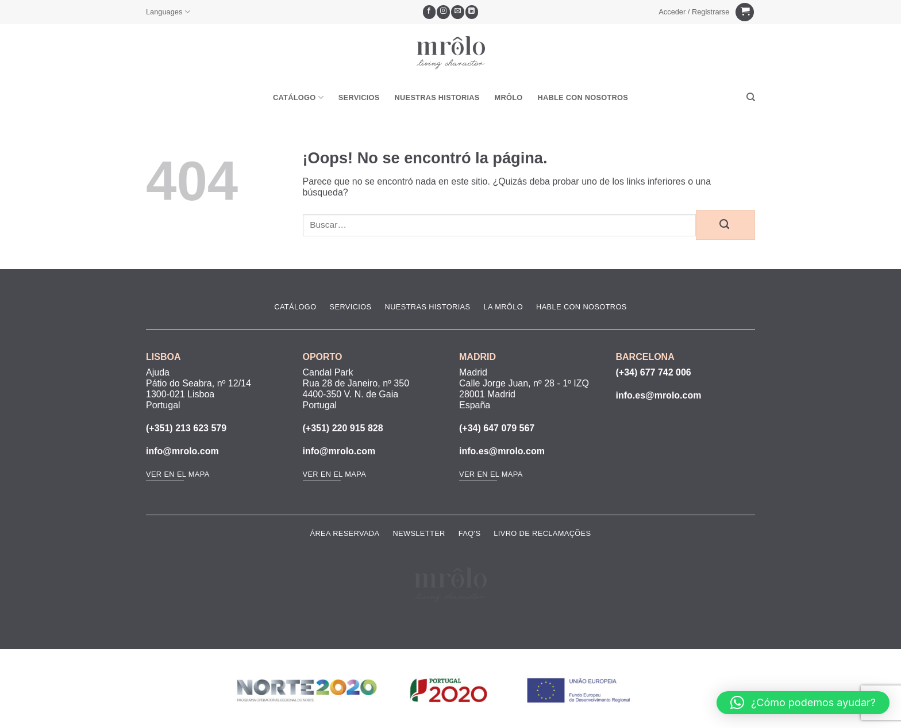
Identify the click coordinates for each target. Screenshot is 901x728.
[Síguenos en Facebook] (429, 12)
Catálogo (298, 97)
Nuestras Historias (437, 97)
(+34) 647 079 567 (496, 428)
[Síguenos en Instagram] (443, 12)
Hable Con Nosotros (583, 97)
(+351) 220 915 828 (343, 428)
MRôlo (509, 97)
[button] (694, 12)
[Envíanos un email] (457, 12)
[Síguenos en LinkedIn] (472, 12)
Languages (168, 11)
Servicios (359, 97)
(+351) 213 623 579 (186, 428)
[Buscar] (750, 97)
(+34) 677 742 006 (653, 372)
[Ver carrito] (745, 12)
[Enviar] (725, 225)
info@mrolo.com (182, 451)
